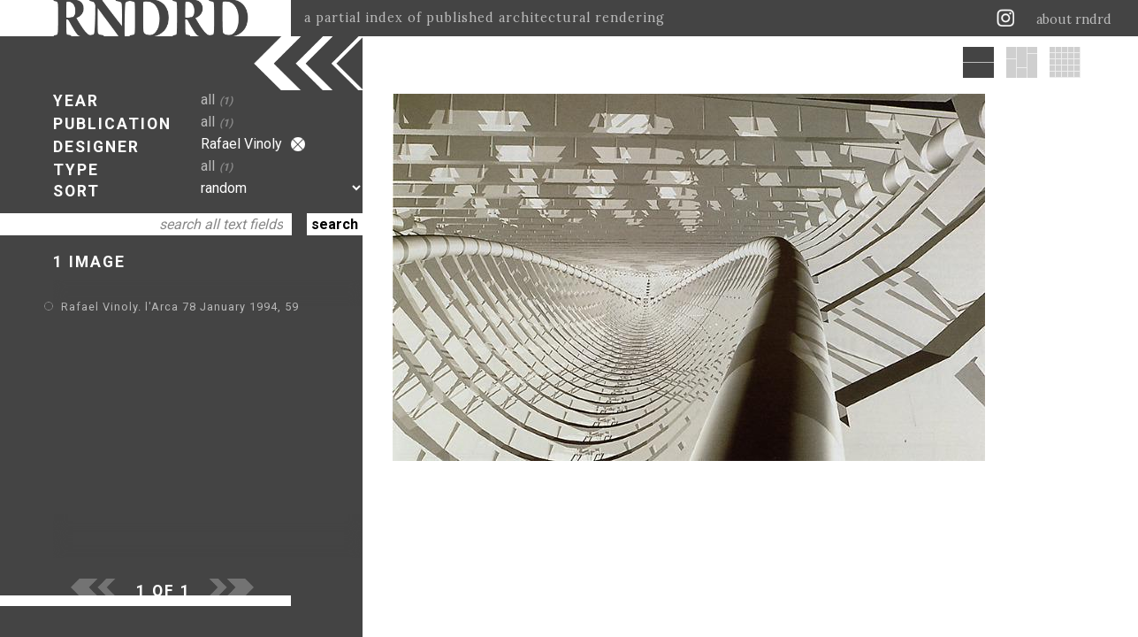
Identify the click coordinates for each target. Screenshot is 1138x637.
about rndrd (1073, 19)
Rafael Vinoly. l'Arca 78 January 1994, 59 (180, 306)
